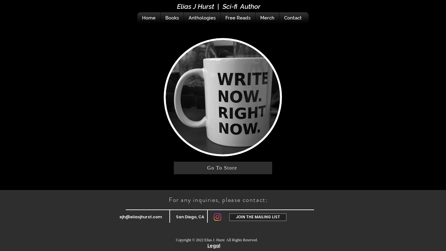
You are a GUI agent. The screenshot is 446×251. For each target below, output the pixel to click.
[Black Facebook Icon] (425, 11)
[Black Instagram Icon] (436, 11)
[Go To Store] (223, 168)
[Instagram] (217, 217)
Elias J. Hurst (214, 240)
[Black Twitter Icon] (414, 11)
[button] (258, 217)
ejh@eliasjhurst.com (140, 217)
